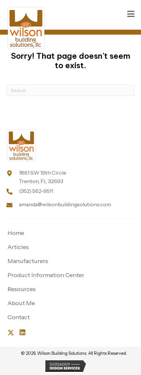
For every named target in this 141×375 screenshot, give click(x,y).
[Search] (70, 90)
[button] (11, 332)
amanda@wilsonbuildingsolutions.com (65, 204)
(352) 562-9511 (36, 191)
